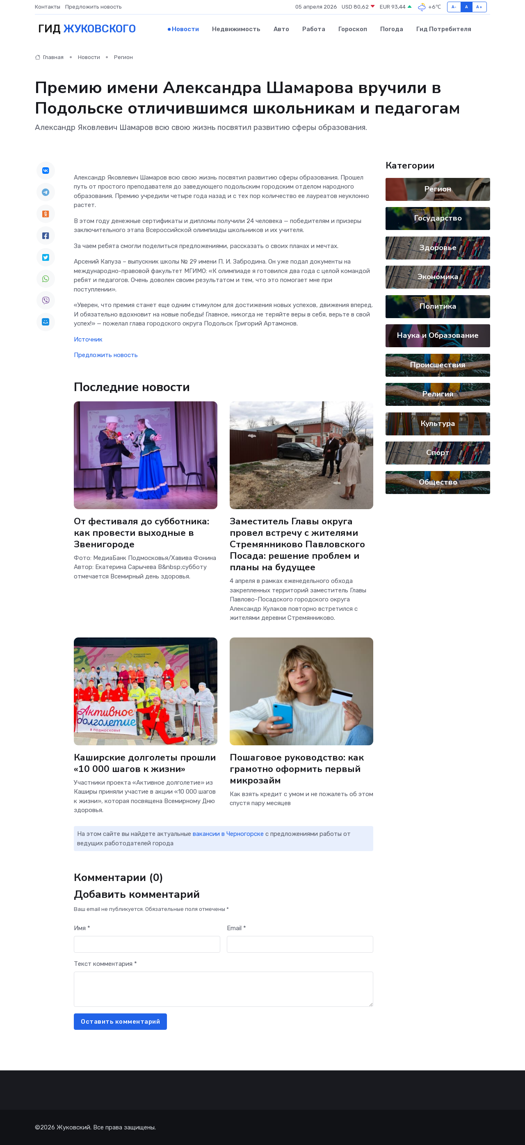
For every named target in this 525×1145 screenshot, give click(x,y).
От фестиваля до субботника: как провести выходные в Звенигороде (141, 532)
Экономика (438, 276)
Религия (438, 394)
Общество (438, 481)
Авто (281, 29)
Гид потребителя (443, 29)
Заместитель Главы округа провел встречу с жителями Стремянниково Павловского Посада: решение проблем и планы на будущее (297, 544)
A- (454, 7)
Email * (236, 927)
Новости (185, 29)
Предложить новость (93, 7)
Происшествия (438, 364)
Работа (313, 29)
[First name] (147, 944)
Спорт (438, 452)
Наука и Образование (438, 335)
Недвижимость (236, 29)
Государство (438, 218)
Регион (123, 57)
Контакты (47, 7)
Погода (391, 29)
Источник (88, 339)
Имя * (82, 927)
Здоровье (438, 247)
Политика (438, 305)
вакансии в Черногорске (228, 834)
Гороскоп (352, 29)
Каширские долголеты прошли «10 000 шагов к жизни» (145, 763)
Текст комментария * (105, 963)
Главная (49, 57)
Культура (438, 423)
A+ (479, 7)
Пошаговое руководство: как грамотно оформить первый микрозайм (297, 768)
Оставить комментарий (120, 1021)
